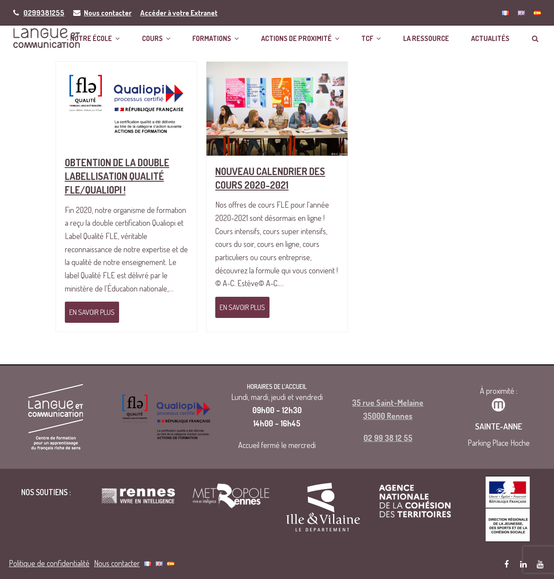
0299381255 (43, 12)
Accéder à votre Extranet (178, 12)
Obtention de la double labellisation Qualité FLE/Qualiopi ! (117, 176)
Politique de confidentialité (49, 561)
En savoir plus (92, 312)
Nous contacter (107, 12)
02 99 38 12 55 (387, 436)
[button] (535, 38)
